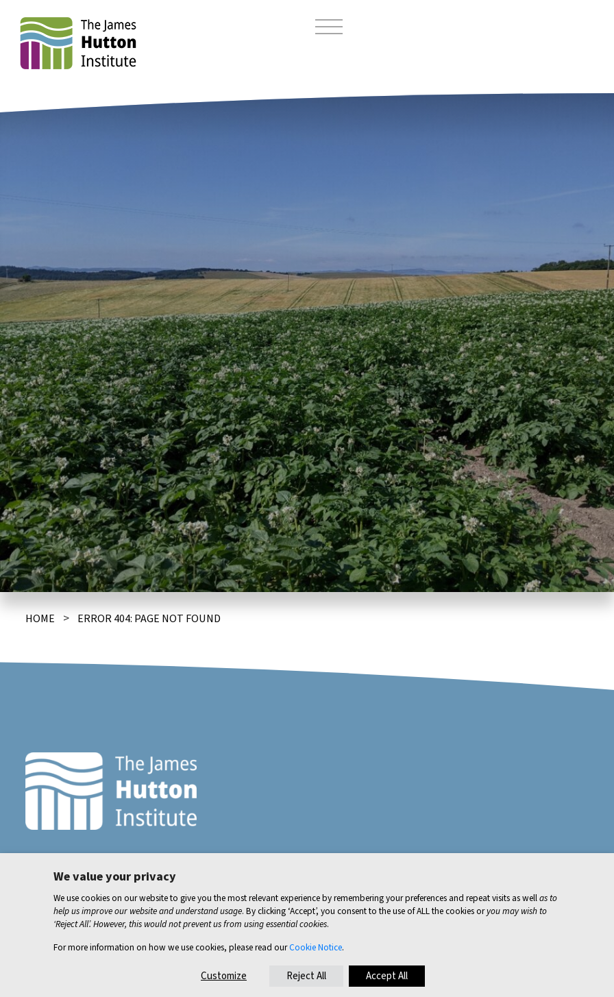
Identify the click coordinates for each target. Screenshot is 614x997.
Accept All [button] (387, 976)
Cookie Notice (315, 947)
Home (40, 618)
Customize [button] (224, 976)
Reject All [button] (306, 976)
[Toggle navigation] (329, 28)
